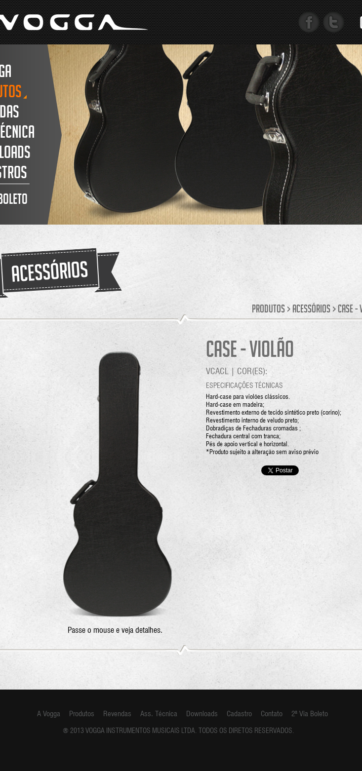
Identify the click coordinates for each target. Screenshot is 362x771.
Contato (271, 713)
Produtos (268, 310)
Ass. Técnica (158, 713)
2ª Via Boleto (309, 713)
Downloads (202, 713)
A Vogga (48, 713)
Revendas (117, 713)
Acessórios (311, 310)
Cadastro (239, 713)
